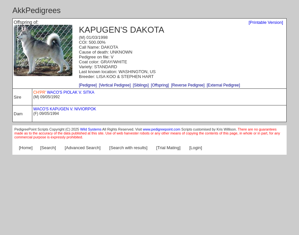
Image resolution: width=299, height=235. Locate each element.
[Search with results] (128, 147)
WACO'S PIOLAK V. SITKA (64, 92)
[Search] (48, 147)
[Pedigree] (88, 85)
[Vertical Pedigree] (114, 85)
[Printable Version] (265, 22)
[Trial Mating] (168, 147)
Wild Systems (91, 129)
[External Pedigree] (223, 85)
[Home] (26, 147)
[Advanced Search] (82, 147)
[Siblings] (141, 85)
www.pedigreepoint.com (161, 129)
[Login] (195, 147)
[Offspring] (160, 85)
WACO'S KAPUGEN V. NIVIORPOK (65, 109)
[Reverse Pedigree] (188, 85)
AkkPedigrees (36, 10)
